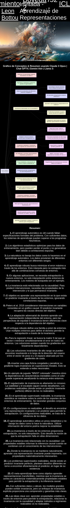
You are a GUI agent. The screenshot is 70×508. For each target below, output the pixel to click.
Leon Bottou (9, 14)
